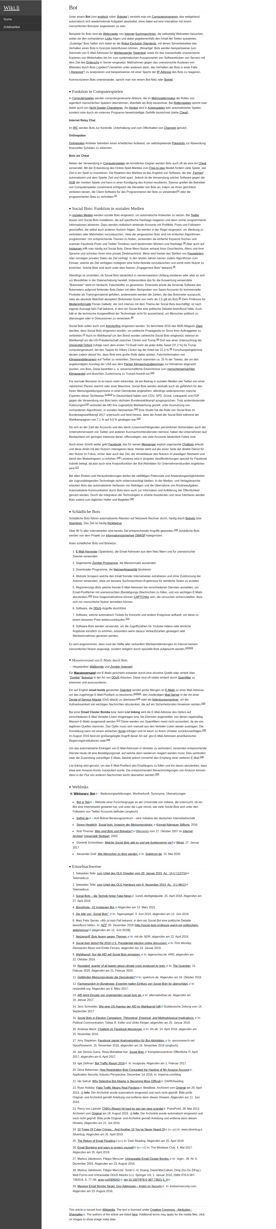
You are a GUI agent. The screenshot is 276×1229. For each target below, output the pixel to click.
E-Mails (170, 690)
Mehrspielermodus (163, 98)
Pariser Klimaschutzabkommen (144, 364)
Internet (129, 33)
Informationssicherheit (120, 535)
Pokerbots (178, 143)
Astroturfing (113, 326)
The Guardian (182, 965)
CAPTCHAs (141, 597)
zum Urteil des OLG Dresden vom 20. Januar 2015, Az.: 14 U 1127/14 (142, 873)
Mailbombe (97, 666)
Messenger (149, 444)
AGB (72, 182)
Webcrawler (110, 33)
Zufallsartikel (12, 27)
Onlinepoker (77, 143)
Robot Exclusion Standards (138, 43)
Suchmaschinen (145, 33)
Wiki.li (12, 8)
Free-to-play (157, 168)
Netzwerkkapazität (125, 569)
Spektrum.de (153, 854)
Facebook (114, 444)
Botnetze (87, 677)
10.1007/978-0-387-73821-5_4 (148, 1179)
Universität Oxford (80, 345)
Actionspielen (156, 107)
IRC (75, 127)
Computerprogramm (165, 16)
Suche (8, 19)
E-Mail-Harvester (87, 551)
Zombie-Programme (105, 563)
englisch (103, 16)
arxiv (101, 1179)
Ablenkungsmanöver (165, 699)
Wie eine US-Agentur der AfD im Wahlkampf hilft (130, 1006)
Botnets (190, 518)
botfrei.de (83, 818)
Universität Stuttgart (96, 836)
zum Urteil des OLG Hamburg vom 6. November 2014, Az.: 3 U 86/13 (141, 884)
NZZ (104, 925)
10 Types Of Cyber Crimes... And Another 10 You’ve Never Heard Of (121, 1129)
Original (181, 1087)
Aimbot (133, 107)
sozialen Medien (82, 215)
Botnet (168, 79)
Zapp (199, 326)
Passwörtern (195, 253)
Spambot (139, 52)
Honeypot (77, 72)
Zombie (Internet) (121, 666)
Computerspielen (83, 98)
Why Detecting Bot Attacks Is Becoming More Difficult (126, 1081)
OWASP (140, 535)
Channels (170, 127)
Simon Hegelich (87, 824)
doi (126, 1179)
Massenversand (85, 672)
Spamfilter (184, 677)
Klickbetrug (114, 523)
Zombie (75, 677)
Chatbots (188, 444)
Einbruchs (92, 62)
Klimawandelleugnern (83, 359)
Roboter (122, 16)
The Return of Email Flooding (96, 1140)
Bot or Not (83, 802)
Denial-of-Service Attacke (85, 699)
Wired (180, 842)
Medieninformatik (80, 304)
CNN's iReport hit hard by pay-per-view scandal (132, 1108)
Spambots (75, 523)
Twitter (195, 215)
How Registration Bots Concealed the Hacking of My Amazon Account (144, 1069)
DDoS (97, 608)
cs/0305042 (112, 1179)
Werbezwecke (123, 52)
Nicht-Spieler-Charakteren (106, 107)
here (135, 1214)
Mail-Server (172, 694)
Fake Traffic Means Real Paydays (117, 1087)
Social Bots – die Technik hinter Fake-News (103, 895)
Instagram (75, 248)
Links (108, 38)
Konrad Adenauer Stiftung (172, 824)
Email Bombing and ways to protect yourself (105, 1147)
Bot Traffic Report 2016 (110, 1063)
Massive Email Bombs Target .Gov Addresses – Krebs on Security (119, 1186)
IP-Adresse (164, 72)
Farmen (198, 172)
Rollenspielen (182, 102)
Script (122, 731)
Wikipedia (108, 1209)
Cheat (183, 112)
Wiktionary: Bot (84, 793)
